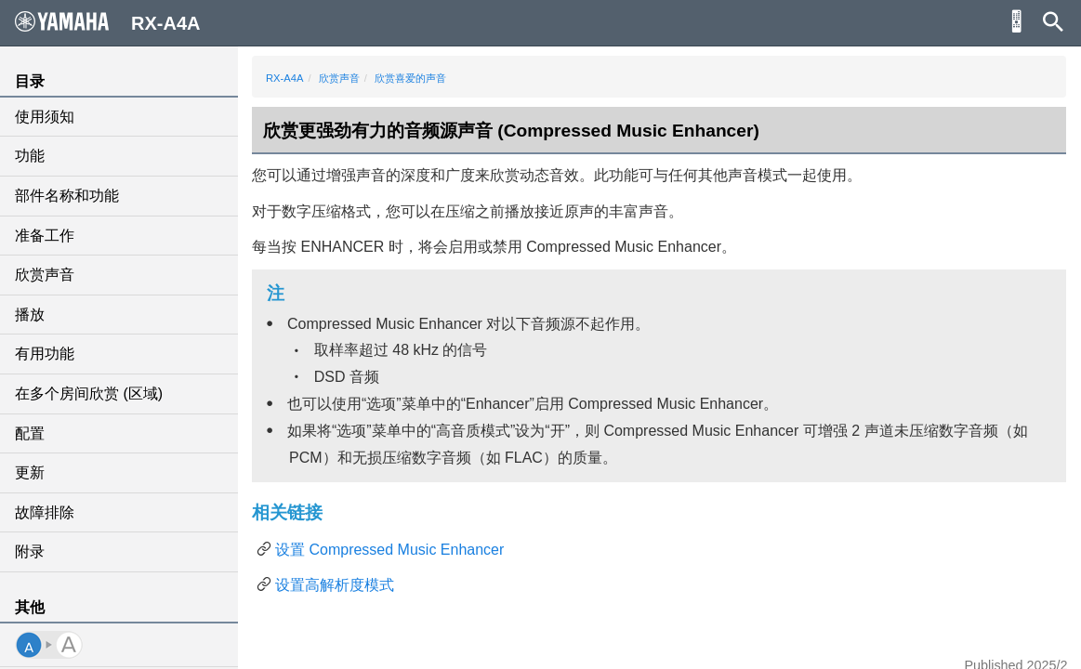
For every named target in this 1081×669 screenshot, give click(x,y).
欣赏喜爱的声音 (410, 78)
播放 (30, 314)
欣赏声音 (44, 274)
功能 (30, 156)
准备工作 (44, 235)
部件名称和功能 (67, 195)
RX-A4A (284, 78)
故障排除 (44, 512)
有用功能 (44, 353)
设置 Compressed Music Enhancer (389, 550)
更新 (30, 472)
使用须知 (44, 117)
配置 (30, 433)
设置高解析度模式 (334, 585)
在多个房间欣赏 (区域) (89, 393)
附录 (30, 551)
